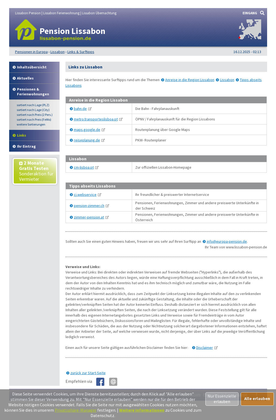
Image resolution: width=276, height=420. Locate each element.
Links (21, 135)
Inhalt (32, 67)
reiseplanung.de (87, 140)
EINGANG (250, 13)
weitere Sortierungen (31, 124)
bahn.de (80, 108)
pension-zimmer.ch (89, 205)
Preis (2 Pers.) (35, 115)
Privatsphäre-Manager (75, 410)
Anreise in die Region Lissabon (189, 79)
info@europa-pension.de (227, 241)
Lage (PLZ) (33, 105)
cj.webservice (85, 194)
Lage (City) (33, 110)
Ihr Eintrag (26, 146)
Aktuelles (25, 78)
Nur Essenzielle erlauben (222, 398)
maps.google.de (87, 129)
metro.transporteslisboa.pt (96, 119)
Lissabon (227, 79)
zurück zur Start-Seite (88, 372)
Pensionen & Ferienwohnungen (33, 91)
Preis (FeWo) (34, 119)
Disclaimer (204, 347)
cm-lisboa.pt (84, 167)
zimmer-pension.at (89, 217)
